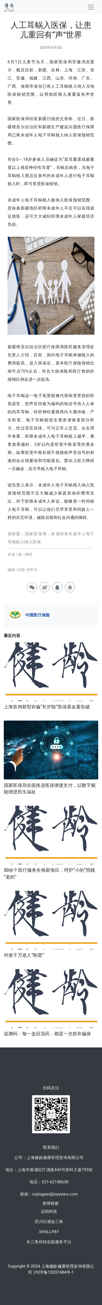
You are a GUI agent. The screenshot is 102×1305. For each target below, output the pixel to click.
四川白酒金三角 (49, 1221)
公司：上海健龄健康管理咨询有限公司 (49, 1157)
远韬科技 (49, 1211)
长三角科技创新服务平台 (49, 1241)
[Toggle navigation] (91, 7)
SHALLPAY (49, 1231)
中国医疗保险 (37, 615)
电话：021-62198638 (49, 1182)
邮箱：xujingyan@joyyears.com (49, 1194)
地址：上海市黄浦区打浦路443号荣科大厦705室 (49, 1169)
